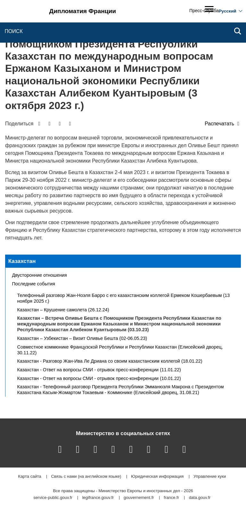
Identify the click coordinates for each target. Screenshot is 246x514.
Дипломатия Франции (82, 11)
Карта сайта (29, 476)
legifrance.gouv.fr (98, 498)
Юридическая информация (157, 476)
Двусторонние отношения (39, 275)
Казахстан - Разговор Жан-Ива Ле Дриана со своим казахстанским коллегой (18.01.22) (109, 361)
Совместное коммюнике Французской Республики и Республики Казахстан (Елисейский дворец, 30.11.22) (120, 349)
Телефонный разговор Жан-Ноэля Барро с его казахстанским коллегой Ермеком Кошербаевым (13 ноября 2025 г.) (123, 298)
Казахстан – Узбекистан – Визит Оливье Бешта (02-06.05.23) (82, 338)
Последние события (33, 283)
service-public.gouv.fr (52, 498)
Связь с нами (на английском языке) (86, 476)
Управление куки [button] (209, 476)
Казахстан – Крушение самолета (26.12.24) (63, 309)
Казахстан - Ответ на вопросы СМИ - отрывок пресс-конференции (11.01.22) (99, 369)
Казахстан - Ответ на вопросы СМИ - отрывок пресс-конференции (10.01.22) (99, 378)
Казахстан (22, 261)
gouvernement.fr (139, 498)
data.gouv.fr (200, 498)
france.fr (171, 498)
